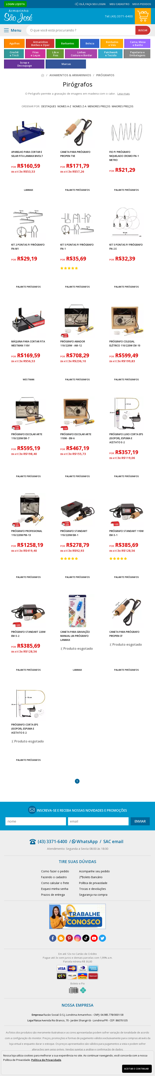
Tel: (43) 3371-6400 (119, 16)
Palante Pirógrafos (77, 189)
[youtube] (94, 938)
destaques (48, 106)
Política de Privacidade (46, 1060)
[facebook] (52, 938)
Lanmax (28, 189)
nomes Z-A (79, 106)
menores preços (99, 106)
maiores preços (122, 106)
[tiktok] (85, 938)
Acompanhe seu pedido (94, 871)
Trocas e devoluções (92, 889)
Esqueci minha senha (54, 889)
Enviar (140, 821)
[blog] (61, 938)
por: (14, 167)
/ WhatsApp (83, 841)
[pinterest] (69, 938)
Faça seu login (95, 4)
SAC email (113, 841)
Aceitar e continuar (136, 1068)
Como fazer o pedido (55, 871)
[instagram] (77, 938)
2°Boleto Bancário (91, 877)
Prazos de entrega (53, 895)
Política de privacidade (93, 883)
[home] (18, 16)
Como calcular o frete (55, 883)
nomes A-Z (64, 106)
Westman (28, 379)
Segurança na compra (93, 895)
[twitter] (102, 938)
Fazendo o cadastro (54, 877)
